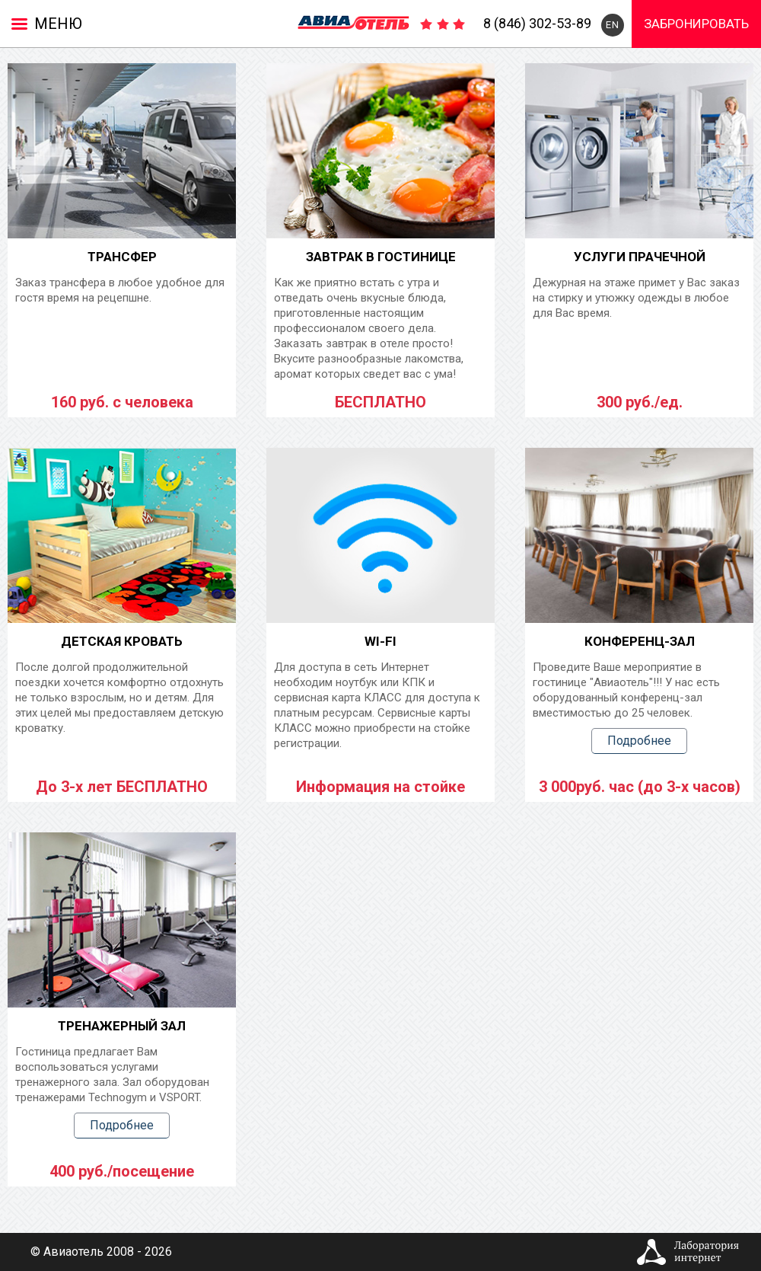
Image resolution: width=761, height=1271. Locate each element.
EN (612, 24)
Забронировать (696, 23)
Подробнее (639, 740)
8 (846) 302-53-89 (537, 23)
